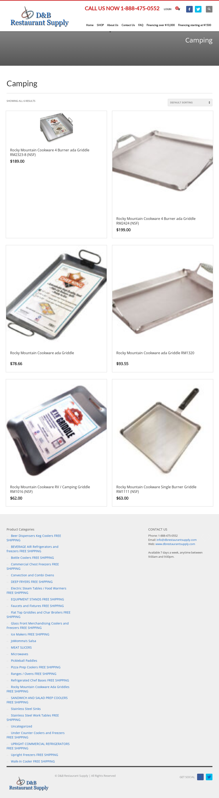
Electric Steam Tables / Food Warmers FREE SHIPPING (36, 590)
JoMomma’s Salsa (23, 641)
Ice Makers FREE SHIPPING (30, 634)
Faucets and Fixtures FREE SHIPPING (37, 606)
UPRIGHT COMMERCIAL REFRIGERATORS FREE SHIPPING (38, 746)
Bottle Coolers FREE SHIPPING (32, 558)
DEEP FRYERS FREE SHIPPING (32, 582)
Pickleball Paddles (24, 660)
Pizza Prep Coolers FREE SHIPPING (35, 667)
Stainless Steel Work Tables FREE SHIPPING (33, 717)
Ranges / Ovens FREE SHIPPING (33, 674)
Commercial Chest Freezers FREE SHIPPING (33, 566)
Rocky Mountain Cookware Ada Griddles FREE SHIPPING (38, 689)
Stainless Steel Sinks (26, 709)
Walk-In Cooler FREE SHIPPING (33, 761)
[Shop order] (190, 102)
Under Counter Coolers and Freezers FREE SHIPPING (36, 735)
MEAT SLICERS (21, 647)
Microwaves (19, 654)
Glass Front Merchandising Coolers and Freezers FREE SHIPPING (38, 625)
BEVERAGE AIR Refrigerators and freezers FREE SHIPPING (32, 549)
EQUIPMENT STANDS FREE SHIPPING (37, 599)
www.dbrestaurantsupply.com (175, 544)
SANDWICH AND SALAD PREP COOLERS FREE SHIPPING (37, 700)
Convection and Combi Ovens (32, 575)
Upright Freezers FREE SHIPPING (34, 755)
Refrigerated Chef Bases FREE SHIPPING (40, 680)
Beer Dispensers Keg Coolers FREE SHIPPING (34, 538)
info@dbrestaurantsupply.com (177, 540)
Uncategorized (21, 726)
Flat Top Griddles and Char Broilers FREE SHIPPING (39, 614)
